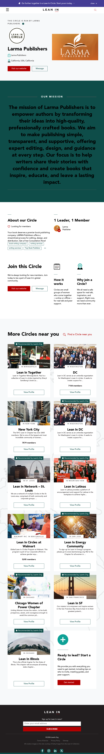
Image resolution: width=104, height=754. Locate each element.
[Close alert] (93, 3)
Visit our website (18, 69)
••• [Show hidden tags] (45, 248)
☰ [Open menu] (7, 10)
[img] (29, 356)
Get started (69, 682)
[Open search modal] (95, 10)
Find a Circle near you (77, 334)
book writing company (17, 244)
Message (40, 69)
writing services (36, 244)
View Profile (29, 392)
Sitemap (65, 741)
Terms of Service (42, 741)
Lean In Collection (73, 744)
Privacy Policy (55, 741)
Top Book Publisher (32, 248)
